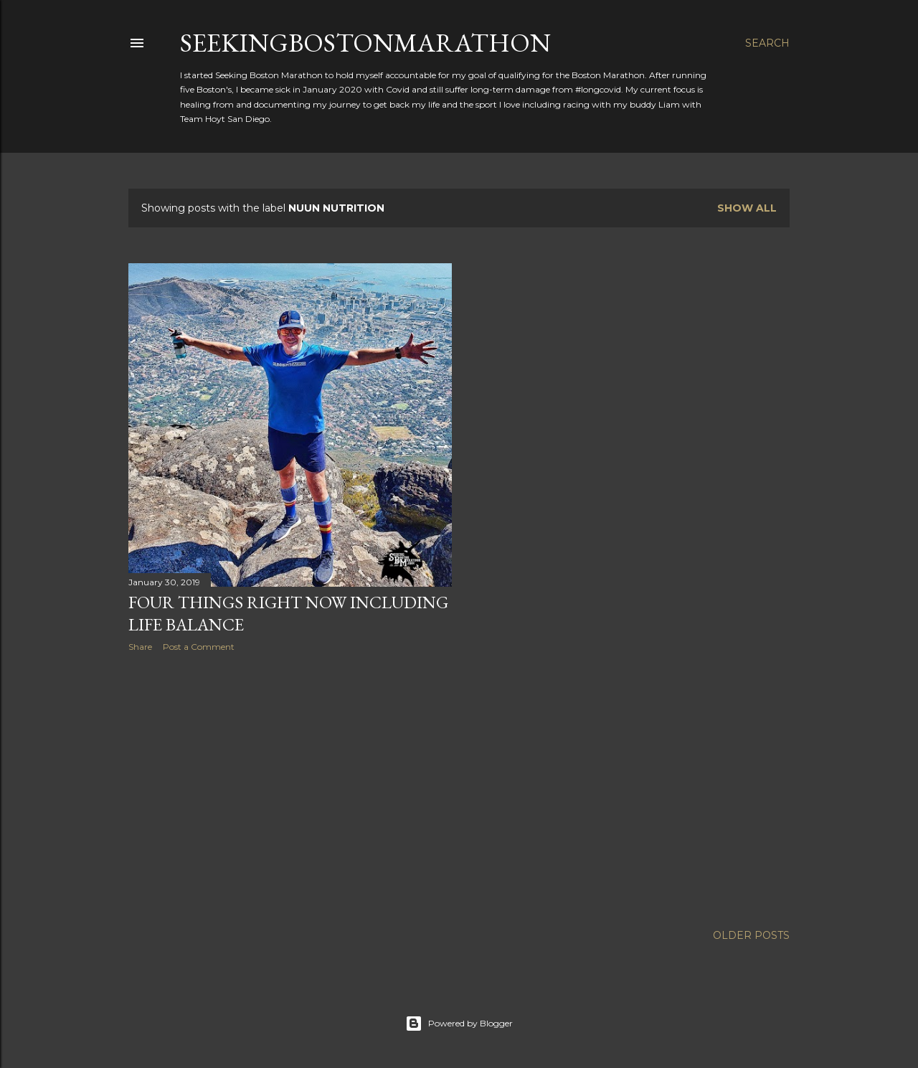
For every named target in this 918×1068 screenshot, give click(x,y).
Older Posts (751, 935)
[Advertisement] (290, 788)
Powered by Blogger (459, 1023)
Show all (747, 208)
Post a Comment (199, 646)
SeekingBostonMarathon (365, 43)
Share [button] (140, 646)
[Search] (767, 43)
